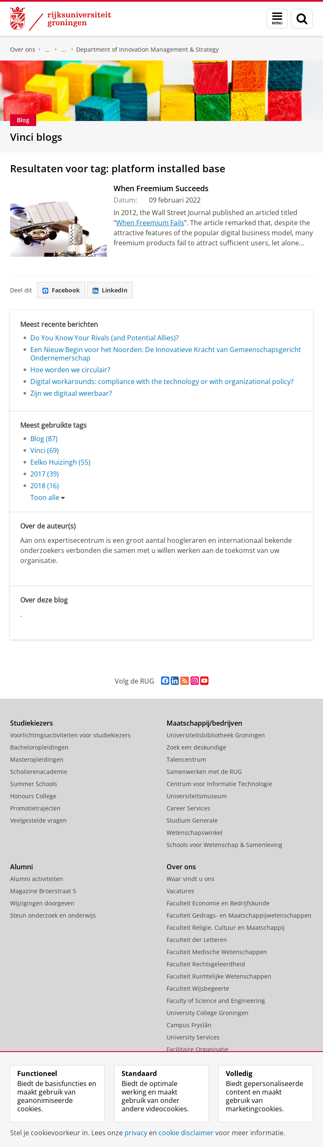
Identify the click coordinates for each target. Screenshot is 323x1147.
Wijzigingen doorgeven (42, 903)
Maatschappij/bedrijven (204, 723)
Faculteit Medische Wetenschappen (217, 952)
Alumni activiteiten (36, 879)
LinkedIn (110, 290)
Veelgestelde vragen (38, 820)
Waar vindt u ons (190, 879)
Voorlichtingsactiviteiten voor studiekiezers (70, 735)
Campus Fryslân (189, 1025)
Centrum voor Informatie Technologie (219, 784)
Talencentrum (186, 759)
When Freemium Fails (150, 222)
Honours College (33, 796)
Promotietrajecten (35, 808)
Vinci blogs (36, 137)
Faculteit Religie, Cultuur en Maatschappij (226, 927)
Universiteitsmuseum (197, 796)
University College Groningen (208, 1013)
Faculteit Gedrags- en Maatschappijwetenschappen (239, 915)
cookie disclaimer (186, 1132)
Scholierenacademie (38, 772)
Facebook (61, 290)
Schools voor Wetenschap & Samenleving (224, 845)
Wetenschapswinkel (194, 833)
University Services (193, 1037)
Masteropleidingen (37, 759)
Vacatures (180, 891)
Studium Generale (192, 820)
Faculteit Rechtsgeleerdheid (206, 964)
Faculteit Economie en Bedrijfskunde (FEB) (47, 49)
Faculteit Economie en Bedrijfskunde (218, 903)
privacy (135, 1132)
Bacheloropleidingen (39, 747)
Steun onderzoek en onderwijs (53, 915)
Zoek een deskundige (196, 747)
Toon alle (44, 497)
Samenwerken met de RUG (204, 772)
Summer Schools (33, 784)
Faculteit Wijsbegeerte (198, 988)
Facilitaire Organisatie (197, 1049)
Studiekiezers (31, 723)
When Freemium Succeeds (161, 188)
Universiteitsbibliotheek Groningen (216, 735)
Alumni (21, 867)
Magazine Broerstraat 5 (43, 891)
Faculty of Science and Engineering (216, 1001)
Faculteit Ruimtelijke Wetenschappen (219, 976)
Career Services (188, 808)
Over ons (22, 49)
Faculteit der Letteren (197, 940)
